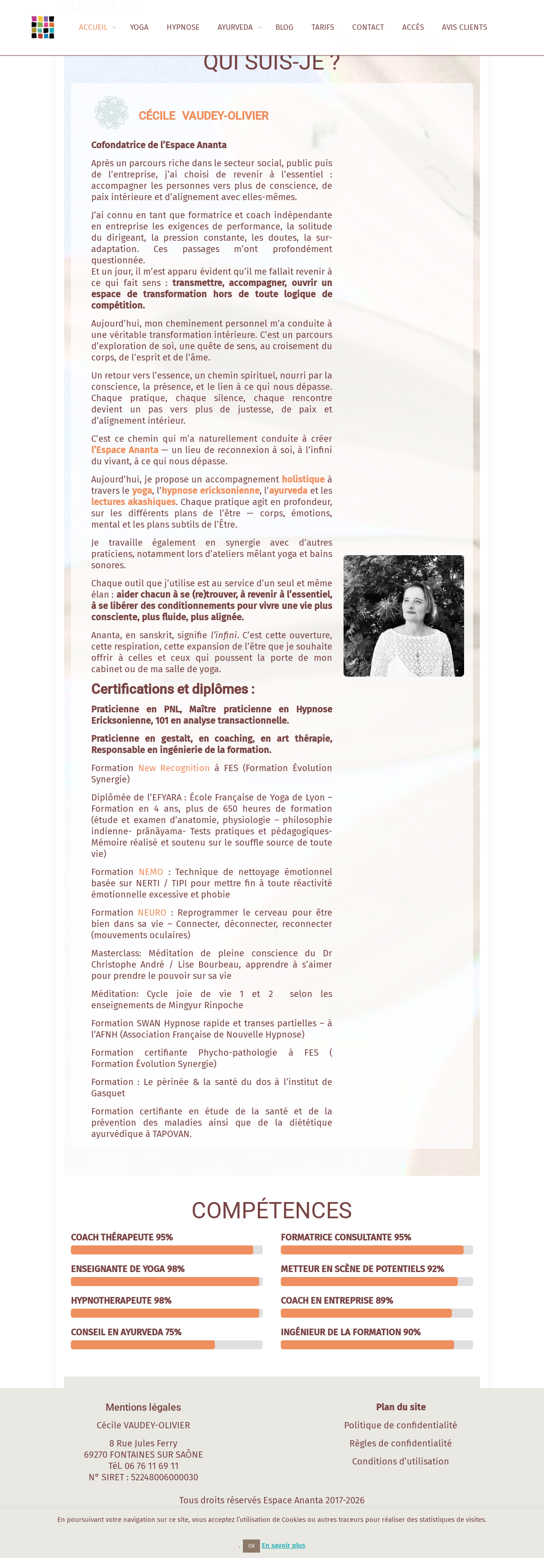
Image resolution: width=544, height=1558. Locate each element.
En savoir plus (283, 1545)
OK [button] (251, 1546)
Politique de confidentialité (400, 1425)
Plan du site (401, 1407)
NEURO (152, 912)
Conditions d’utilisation (400, 1461)
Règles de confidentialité (400, 1443)
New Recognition (174, 768)
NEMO (151, 871)
